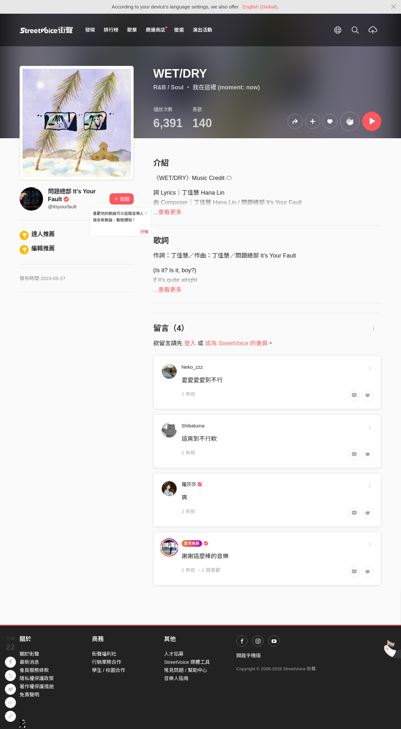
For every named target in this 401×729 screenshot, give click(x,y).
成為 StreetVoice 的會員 (236, 343)
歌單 (132, 30)
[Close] (393, 7)
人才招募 (174, 654)
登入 (190, 343)
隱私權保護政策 (37, 678)
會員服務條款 (34, 670)
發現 (90, 30)
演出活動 (202, 30)
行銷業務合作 (106, 662)
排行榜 (111, 30)
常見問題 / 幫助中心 (185, 670)
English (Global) (260, 6)
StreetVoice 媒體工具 (187, 662)
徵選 (179, 30)
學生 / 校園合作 (109, 670)
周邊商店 (156, 29)
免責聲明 (29, 694)
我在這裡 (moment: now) (226, 87)
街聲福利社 (104, 654)
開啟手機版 (248, 655)
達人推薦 (37, 234)
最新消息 (29, 662)
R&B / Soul (168, 87)
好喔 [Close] (144, 232)
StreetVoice (46, 30)
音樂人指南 (176, 678)
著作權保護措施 (37, 686)
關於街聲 (29, 654)
